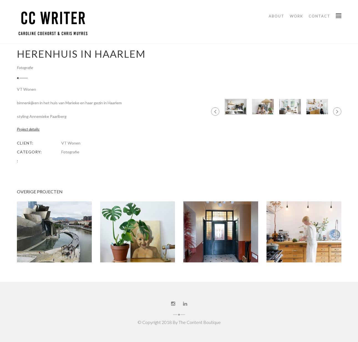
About (276, 16)
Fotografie (25, 67)
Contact (319, 16)
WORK (296, 16)
